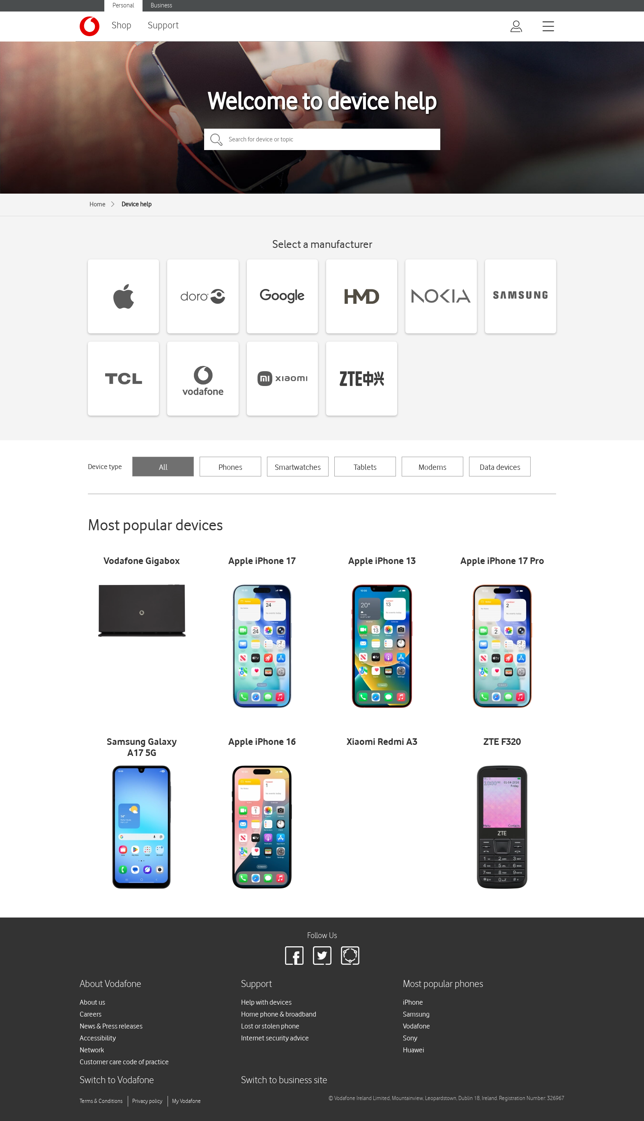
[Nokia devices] (440, 296)
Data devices (500, 467)
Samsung (416, 1014)
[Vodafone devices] (202, 379)
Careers (90, 1014)
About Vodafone (110, 984)
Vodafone (416, 1026)
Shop (121, 26)
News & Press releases (111, 1026)
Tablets (365, 467)
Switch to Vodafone (117, 1080)
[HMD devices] (361, 296)
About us (92, 1002)
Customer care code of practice (124, 1062)
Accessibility (98, 1038)
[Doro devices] (202, 296)
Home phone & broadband (278, 1014)
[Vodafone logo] (89, 26)
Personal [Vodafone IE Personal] (123, 5)
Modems (432, 467)
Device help (137, 204)
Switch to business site (284, 1080)
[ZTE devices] (361, 379)
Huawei (413, 1050)
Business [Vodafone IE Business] (161, 5)
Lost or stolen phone (270, 1026)
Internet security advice (275, 1038)
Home (98, 204)
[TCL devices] (123, 379)
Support (163, 26)
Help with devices (266, 1002)
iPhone (413, 1002)
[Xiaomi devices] (282, 379)
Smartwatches (298, 467)
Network (92, 1050)
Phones (230, 467)
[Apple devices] (123, 296)
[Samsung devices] (520, 296)
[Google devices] (282, 296)
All (163, 467)
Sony (410, 1038)
